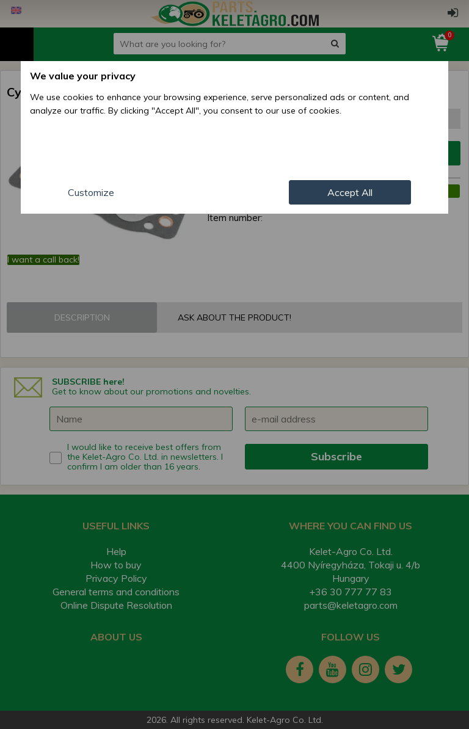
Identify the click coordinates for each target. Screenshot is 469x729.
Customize (91, 192)
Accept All (350, 192)
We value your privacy (83, 75)
